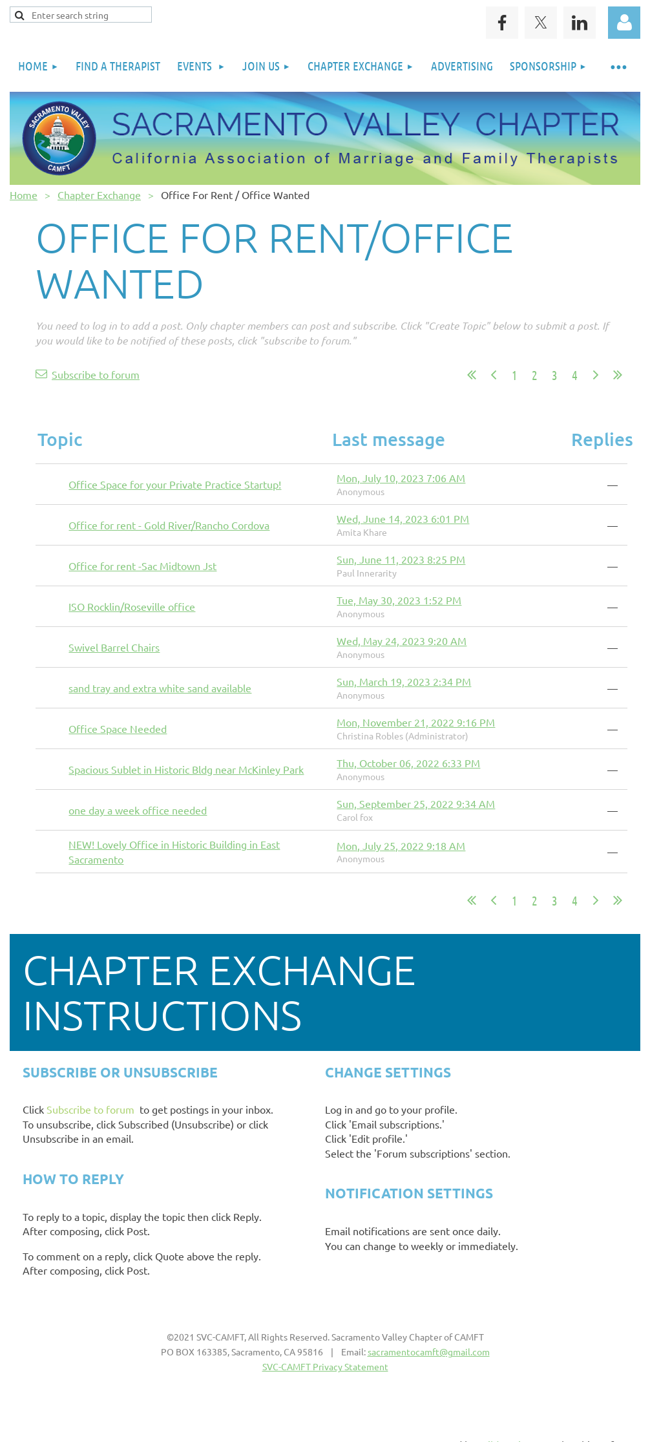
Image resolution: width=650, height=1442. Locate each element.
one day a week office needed (137, 809)
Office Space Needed (117, 728)
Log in (624, 22)
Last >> (617, 375)
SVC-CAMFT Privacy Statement (325, 1366)
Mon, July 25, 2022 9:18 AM (401, 845)
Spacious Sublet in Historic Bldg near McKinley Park (186, 769)
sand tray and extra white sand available (159, 687)
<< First (471, 375)
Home (23, 194)
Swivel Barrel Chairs (114, 647)
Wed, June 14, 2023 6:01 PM (403, 518)
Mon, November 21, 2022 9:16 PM (416, 722)
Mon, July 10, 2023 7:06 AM (401, 477)
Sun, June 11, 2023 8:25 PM (401, 559)
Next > (595, 375)
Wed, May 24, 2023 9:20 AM (402, 640)
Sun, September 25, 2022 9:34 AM (416, 803)
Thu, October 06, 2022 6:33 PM (408, 762)
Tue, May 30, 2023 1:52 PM (399, 599)
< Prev (493, 375)
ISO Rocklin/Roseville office (131, 606)
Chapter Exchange (99, 194)
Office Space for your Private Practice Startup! (174, 484)
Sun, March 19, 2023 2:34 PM (404, 681)
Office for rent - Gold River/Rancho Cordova (168, 524)
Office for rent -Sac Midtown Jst (142, 565)
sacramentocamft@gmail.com (429, 1351)
